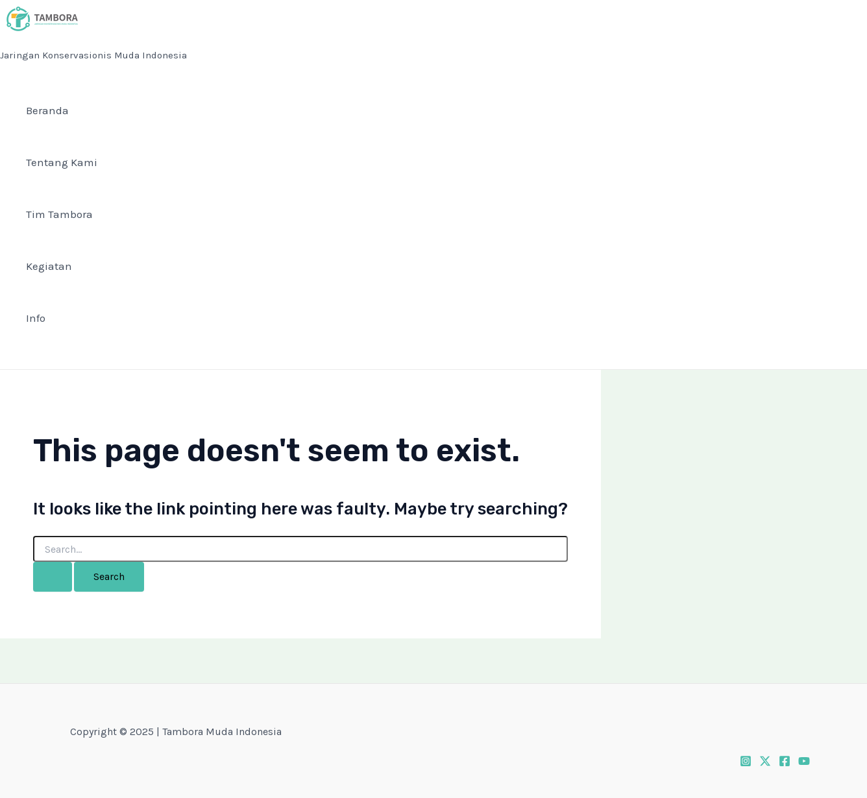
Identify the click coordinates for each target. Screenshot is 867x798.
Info (35, 317)
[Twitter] (765, 759)
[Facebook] (784, 759)
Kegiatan (49, 266)
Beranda (47, 110)
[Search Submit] (52, 577)
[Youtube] (804, 759)
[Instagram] (745, 759)
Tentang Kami (61, 162)
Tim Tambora (59, 214)
